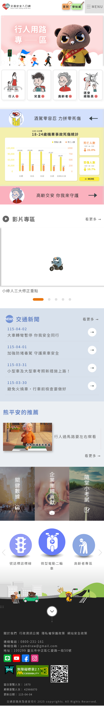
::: (2, 16)
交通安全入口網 (17, 7)
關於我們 (10, 633)
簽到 (66, 7)
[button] (52, 196)
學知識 (76, 7)
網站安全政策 (77, 633)
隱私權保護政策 (53, 633)
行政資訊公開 (29, 633)
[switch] (94, 7)
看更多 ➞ (93, 219)
